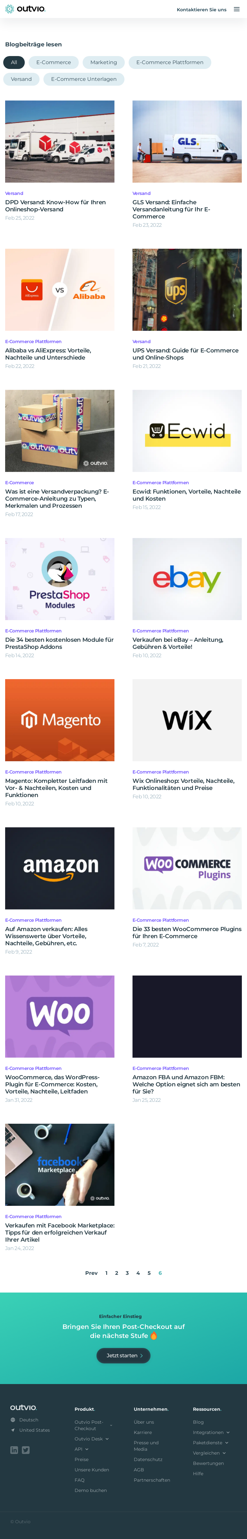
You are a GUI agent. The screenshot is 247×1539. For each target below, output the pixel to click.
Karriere (143, 1432)
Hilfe (198, 1473)
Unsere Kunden (92, 1470)
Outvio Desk (92, 1439)
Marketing (103, 62)
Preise (81, 1459)
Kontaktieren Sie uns (201, 10)
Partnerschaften (152, 1480)
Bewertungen (208, 1463)
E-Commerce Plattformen (170, 62)
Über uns (144, 1422)
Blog (198, 1422)
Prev (91, 1273)
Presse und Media (146, 1446)
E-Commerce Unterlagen (84, 79)
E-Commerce (53, 62)
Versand (21, 79)
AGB (139, 1470)
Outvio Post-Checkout (94, 1425)
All (14, 62)
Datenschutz (148, 1459)
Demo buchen (91, 1490)
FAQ (80, 1480)
